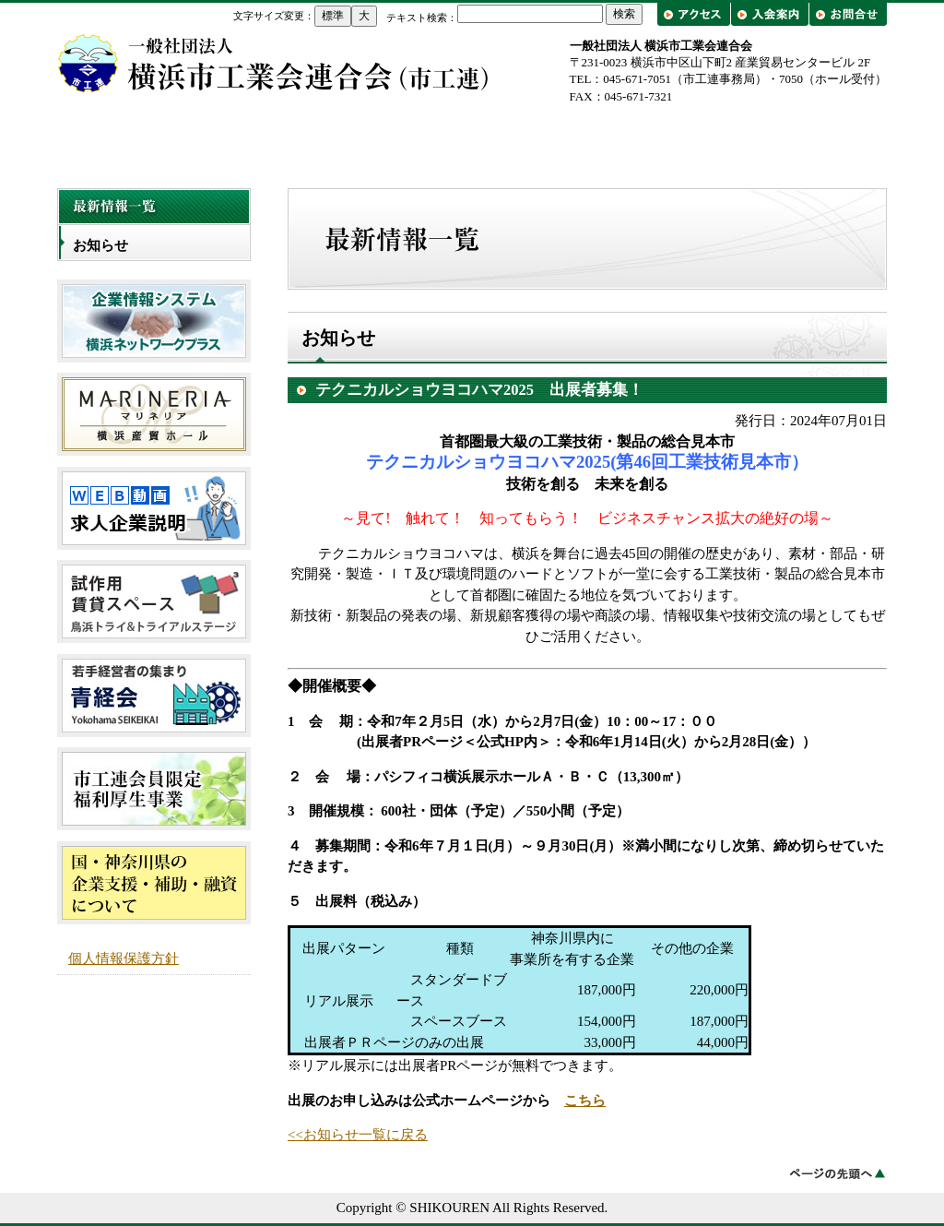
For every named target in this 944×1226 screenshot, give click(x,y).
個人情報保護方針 (123, 958)
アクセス (695, 14)
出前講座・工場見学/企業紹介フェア (804, 139)
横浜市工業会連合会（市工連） (273, 63)
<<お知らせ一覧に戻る (358, 1134)
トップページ (140, 139)
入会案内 (769, 14)
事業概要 (472, 139)
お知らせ (100, 245)
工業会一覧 (638, 139)
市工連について (306, 139)
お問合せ (847, 14)
